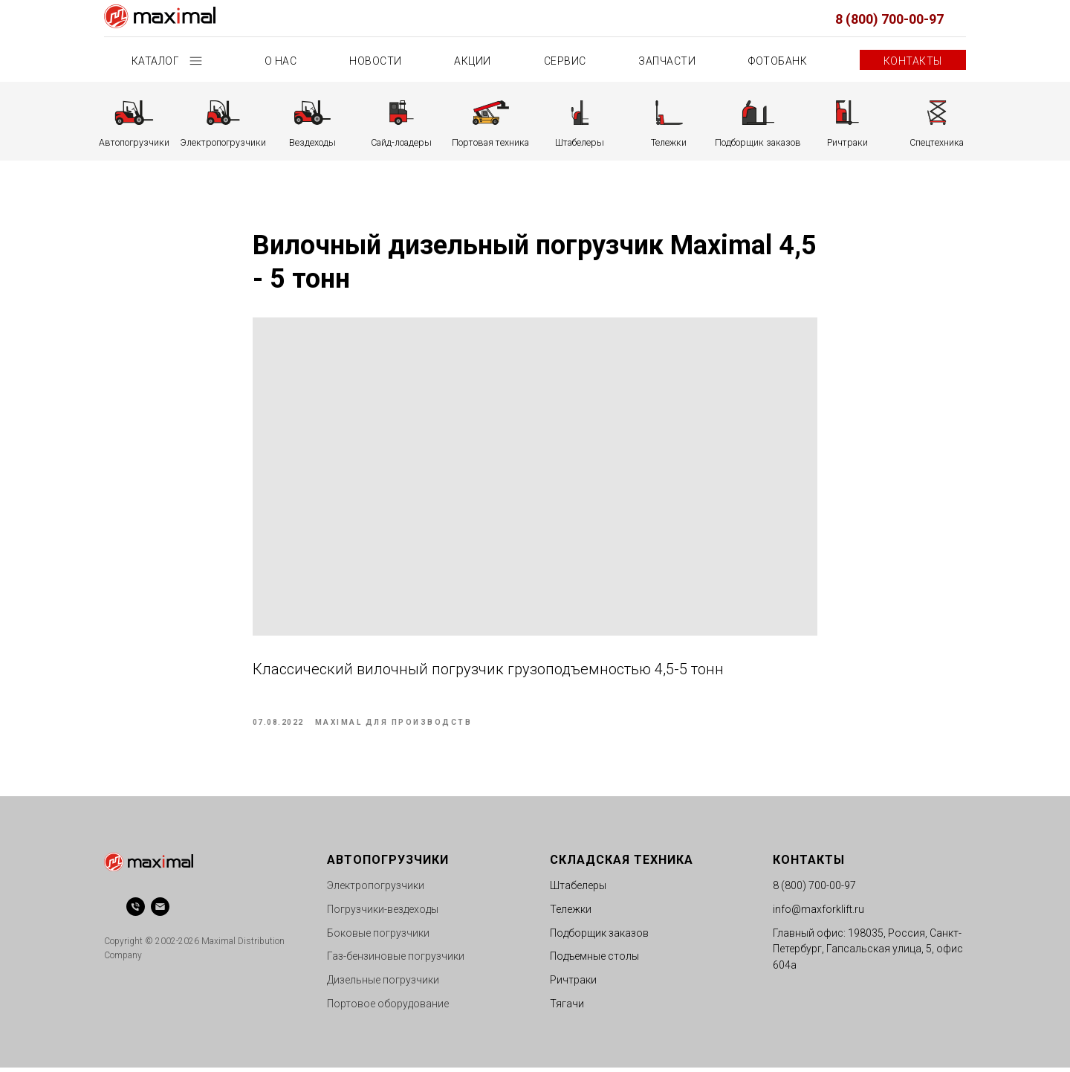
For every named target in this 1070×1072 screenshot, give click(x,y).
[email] (160, 911)
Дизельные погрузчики (383, 984)
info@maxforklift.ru (818, 914)
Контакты (912, 61)
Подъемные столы (594, 960)
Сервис (565, 61)
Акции (472, 61)
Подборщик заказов (599, 937)
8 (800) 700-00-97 (889, 19)
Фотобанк (777, 61)
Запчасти (667, 61)
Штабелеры (578, 890)
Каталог (157, 61)
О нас (281, 61)
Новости (375, 61)
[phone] (135, 911)
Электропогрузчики (375, 890)
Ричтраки (573, 984)
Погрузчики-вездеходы (382, 914)
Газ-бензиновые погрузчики (395, 960)
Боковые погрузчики (378, 937)
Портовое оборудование (388, 1007)
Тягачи (567, 1007)
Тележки (570, 914)
